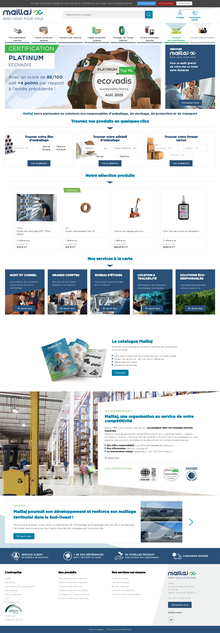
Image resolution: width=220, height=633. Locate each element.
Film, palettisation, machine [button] (17, 33)
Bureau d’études (120, 586)
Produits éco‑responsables (176, 33)
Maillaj (8, 578)
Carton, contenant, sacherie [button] (44, 33)
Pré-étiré (59, 149)
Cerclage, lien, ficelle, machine (73, 594)
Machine (58, 146)
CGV (7, 598)
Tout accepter (146, 3)
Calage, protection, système (72, 590)
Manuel (44, 146)
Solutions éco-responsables (126, 594)
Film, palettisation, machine (72, 578)
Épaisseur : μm (21, 148)
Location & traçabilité (123, 590)
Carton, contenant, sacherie (73, 582)
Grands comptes (120, 582)
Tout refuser (166, 3)
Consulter (120, 372)
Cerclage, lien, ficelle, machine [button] (123, 33)
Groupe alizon (12, 602)
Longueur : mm (164, 148)
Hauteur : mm (177, 155)
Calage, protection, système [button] (97, 33)
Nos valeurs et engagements (20, 586)
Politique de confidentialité (119, 629)
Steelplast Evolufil (14, 619)
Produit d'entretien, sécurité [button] (149, 33)
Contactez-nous (190, 102)
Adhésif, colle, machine (70, 586)
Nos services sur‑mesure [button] (202, 32)
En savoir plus (25, 308)
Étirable (44, 149)
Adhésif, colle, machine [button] (70, 32)
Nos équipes (11, 590)
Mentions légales (96, 629)
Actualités (10, 582)
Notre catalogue (13, 594)
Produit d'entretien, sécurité (73, 598)
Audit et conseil (120, 578)
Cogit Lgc (10, 615)
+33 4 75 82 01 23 (181, 598)
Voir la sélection (39, 163)
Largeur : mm (192, 148)
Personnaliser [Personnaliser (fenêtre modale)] (184, 3)
